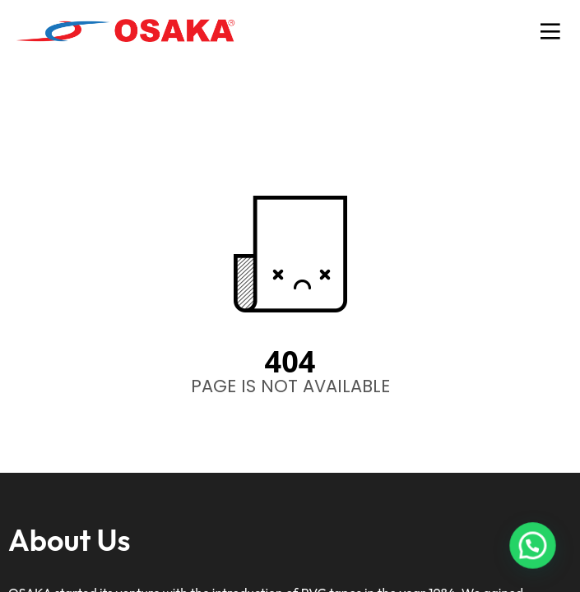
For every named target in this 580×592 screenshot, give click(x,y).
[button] (535, 554)
